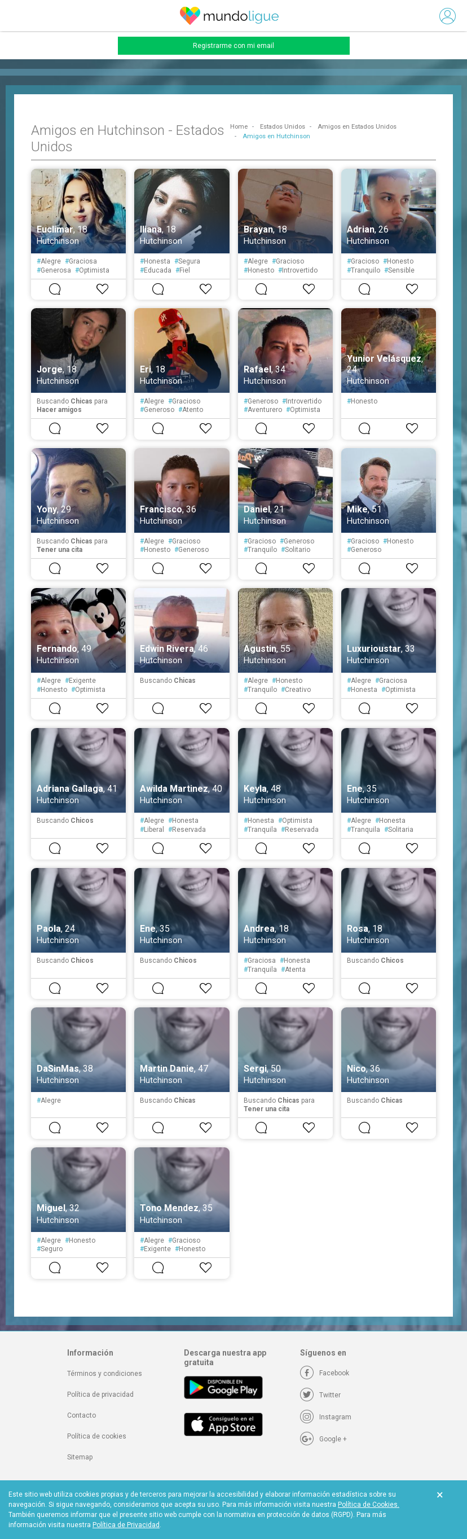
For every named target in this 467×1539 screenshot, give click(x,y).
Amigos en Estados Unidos (357, 126)
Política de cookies (96, 1436)
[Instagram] (325, 1417)
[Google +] (323, 1439)
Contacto (81, 1415)
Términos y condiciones (104, 1374)
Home (239, 126)
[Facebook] (324, 1373)
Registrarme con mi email (233, 46)
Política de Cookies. (368, 1505)
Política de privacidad (100, 1394)
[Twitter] (320, 1395)
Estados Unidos (282, 126)
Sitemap (79, 1457)
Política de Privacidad (126, 1525)
